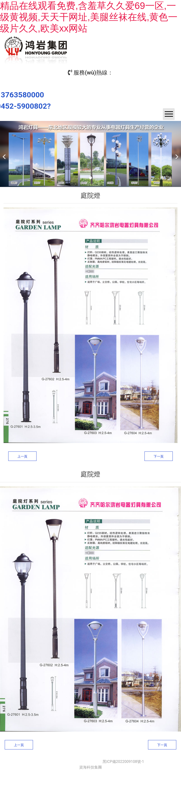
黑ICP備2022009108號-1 (123, 761)
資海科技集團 (90, 767)
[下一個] (176, 154)
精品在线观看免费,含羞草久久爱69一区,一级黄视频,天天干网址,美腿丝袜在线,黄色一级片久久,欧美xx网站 (88, 16)
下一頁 (159, 456)
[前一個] (4, 154)
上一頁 (22, 456)
